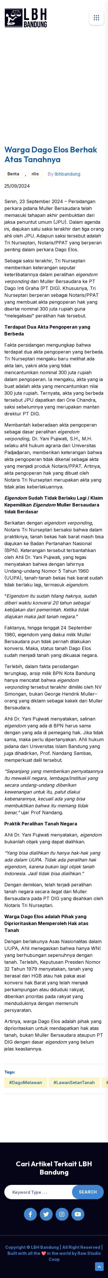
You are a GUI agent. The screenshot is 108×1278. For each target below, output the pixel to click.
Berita (13, 173)
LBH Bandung (44, 1247)
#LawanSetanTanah (74, 1082)
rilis (35, 173)
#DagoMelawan (25, 1082)
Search (88, 1191)
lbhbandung (67, 174)
